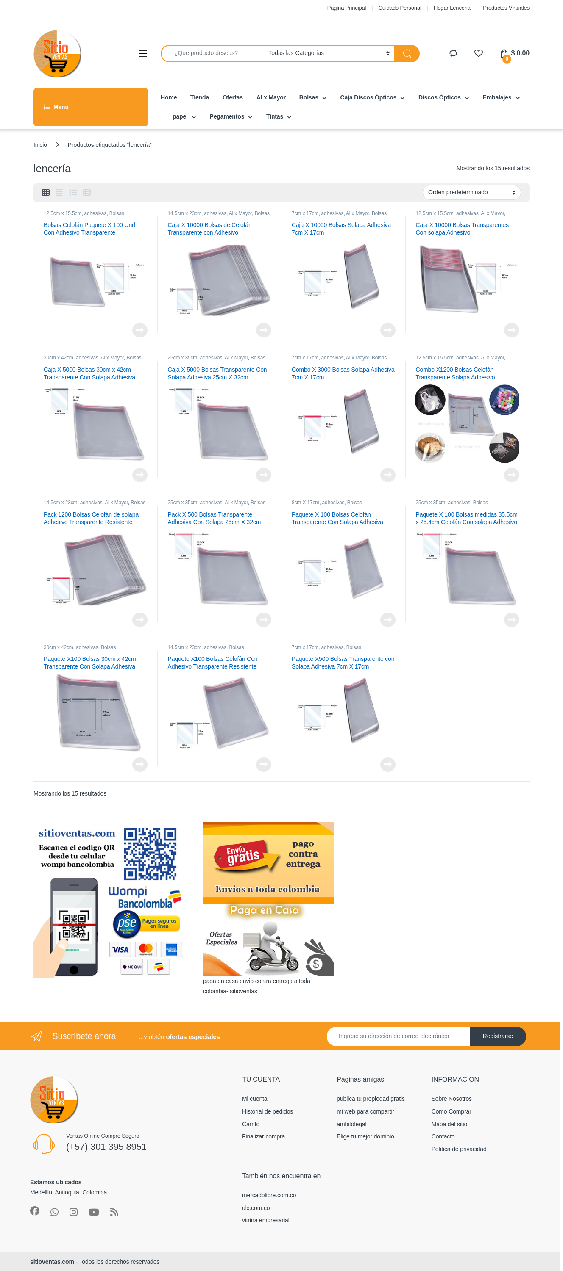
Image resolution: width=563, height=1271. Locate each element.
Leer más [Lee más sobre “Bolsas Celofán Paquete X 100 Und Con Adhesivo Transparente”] (140, 330)
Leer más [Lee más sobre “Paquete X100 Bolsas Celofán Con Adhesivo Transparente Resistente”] (263, 764)
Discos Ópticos (439, 97)
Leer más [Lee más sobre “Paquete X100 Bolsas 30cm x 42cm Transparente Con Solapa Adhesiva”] (140, 764)
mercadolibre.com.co (269, 1195)
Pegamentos (227, 116)
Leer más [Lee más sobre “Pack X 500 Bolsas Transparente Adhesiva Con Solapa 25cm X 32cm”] (263, 620)
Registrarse (498, 1036)
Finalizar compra (263, 1136)
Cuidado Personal (400, 8)
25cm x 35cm (182, 358)
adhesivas (95, 213)
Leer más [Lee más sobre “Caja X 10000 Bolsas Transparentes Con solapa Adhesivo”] (511, 330)
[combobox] (212, 53)
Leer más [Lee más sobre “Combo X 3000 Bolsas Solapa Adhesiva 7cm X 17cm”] (388, 475)
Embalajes (496, 97)
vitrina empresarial (266, 1220)
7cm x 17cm (305, 213)
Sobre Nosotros (452, 1098)
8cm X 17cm (305, 503)
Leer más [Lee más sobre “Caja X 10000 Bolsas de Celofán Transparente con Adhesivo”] (263, 330)
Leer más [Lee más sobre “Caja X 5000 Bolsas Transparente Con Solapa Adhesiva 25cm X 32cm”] (263, 475)
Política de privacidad (459, 1149)
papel (180, 116)
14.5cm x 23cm (184, 213)
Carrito (250, 1124)
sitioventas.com (52, 1261)
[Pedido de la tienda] (472, 192)
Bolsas (308, 97)
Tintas (274, 116)
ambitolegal (351, 1124)
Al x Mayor (271, 97)
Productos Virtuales (506, 8)
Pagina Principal (346, 8)
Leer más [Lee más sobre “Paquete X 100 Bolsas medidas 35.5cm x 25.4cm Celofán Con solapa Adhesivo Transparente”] (511, 620)
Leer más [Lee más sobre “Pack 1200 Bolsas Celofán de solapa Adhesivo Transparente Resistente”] (140, 620)
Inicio (40, 144)
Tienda (199, 97)
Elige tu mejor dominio (365, 1136)
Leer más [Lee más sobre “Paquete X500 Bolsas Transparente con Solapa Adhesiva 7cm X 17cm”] (388, 764)
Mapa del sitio (449, 1124)
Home (169, 97)
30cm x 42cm (58, 358)
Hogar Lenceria (452, 8)
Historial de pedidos (267, 1111)
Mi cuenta (254, 1098)
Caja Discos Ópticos (368, 97)
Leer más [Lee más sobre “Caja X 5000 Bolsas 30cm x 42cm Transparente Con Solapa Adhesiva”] (140, 475)
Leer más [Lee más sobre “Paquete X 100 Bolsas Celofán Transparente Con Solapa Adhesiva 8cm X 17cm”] (388, 620)
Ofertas (233, 97)
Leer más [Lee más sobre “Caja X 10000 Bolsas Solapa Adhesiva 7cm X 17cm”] (388, 330)
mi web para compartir (365, 1111)
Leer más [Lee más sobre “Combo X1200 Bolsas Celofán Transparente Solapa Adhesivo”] (511, 475)
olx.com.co (256, 1208)
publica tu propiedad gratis (370, 1098)
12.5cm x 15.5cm (62, 213)
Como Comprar (451, 1111)
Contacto (443, 1136)
